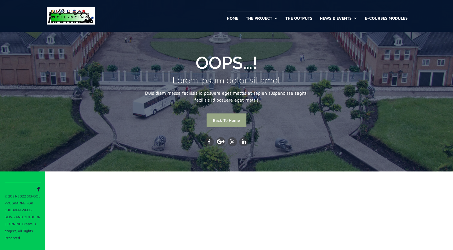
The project (259, 18)
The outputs (298, 18)
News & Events (336, 18)
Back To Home (226, 120)
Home (232, 18)
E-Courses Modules (386, 18)
